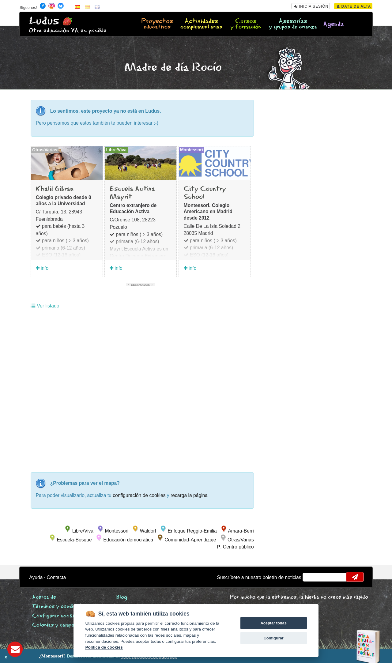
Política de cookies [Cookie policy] (104, 647)
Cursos (246, 24)
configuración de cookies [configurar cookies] (139, 495)
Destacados (140, 284)
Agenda (333, 24)
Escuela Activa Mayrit (132, 193)
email (311, 577)
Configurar (273, 638)
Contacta (56, 577)
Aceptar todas (273, 623)
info (42, 268)
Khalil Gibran (55, 189)
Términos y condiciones (60, 606)
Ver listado (45, 305)
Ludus (44, 20)
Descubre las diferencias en (70, 656)
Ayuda (36, 577)
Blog (121, 597)
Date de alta (354, 6)
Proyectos (157, 24)
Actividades (201, 24)
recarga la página (189, 495)
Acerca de (44, 597)
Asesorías (293, 24)
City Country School (205, 193)
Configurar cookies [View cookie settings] (55, 616)
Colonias (62, 625)
